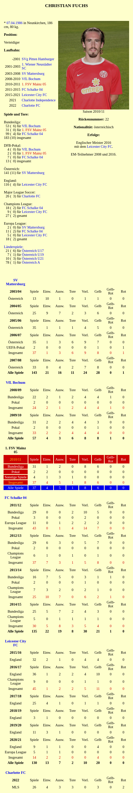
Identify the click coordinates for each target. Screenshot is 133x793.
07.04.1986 (15, 23)
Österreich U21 (33, 258)
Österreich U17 (33, 251)
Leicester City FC (34, 95)
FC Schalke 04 (32, 89)
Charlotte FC (31, 105)
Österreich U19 (33, 255)
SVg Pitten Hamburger (38, 59)
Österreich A (31, 262)
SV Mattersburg (33, 73)
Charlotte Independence (38, 100)
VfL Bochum (31, 79)
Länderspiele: (13, 247)
